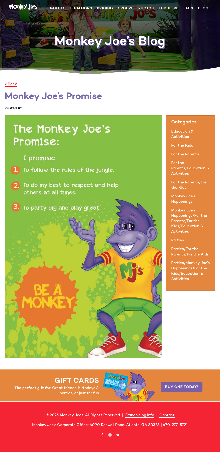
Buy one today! (181, 386)
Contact (167, 415)
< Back (11, 84)
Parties (57, 8)
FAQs (188, 8)
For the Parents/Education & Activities (190, 168)
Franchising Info (139, 415)
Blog (203, 8)
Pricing (105, 8)
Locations (81, 8)
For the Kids (182, 145)
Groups (126, 8)
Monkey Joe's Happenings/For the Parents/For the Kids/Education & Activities (189, 221)
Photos (146, 8)
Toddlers (169, 8)
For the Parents (185, 154)
